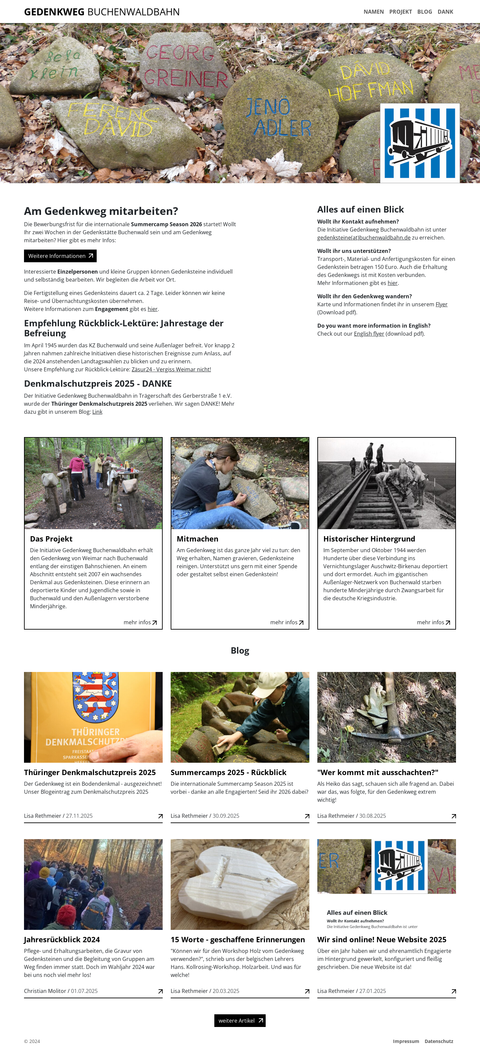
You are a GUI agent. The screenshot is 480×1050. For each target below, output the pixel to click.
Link (97, 411)
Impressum (406, 1041)
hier (153, 309)
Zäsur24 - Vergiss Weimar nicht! (171, 369)
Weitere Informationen (57, 256)
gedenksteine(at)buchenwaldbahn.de (364, 237)
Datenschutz (439, 1041)
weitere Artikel (237, 1020)
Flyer (442, 304)
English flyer (369, 333)
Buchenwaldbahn (102, 11)
